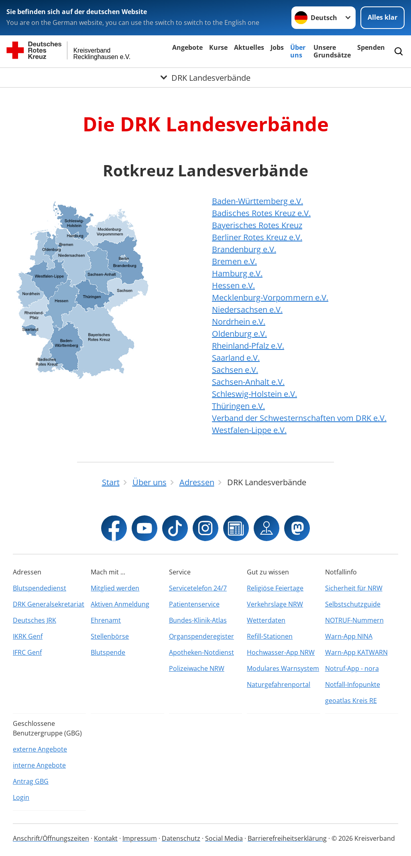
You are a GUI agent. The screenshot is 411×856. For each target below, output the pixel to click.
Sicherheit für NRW (354, 588)
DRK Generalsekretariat (48, 604)
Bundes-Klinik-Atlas (198, 620)
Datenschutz (181, 838)
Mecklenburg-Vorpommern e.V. (270, 297)
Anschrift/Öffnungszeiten (51, 838)
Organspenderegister (201, 636)
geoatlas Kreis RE (351, 700)
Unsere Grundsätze (332, 51)
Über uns (297, 51)
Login (21, 797)
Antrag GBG (31, 781)
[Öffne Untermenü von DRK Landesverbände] (205, 77)
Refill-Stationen (270, 636)
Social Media (224, 838)
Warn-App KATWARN (356, 652)
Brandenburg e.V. (244, 249)
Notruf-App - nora (352, 668)
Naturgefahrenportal (278, 684)
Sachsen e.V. (235, 369)
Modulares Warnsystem (283, 668)
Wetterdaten (266, 620)
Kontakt (106, 838)
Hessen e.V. (233, 285)
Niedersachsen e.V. (247, 309)
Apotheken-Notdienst (201, 652)
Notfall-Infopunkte (352, 684)
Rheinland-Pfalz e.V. (248, 345)
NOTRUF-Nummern (354, 620)
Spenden (371, 47)
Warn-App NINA (348, 636)
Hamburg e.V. (237, 273)
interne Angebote (39, 765)
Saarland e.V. (236, 357)
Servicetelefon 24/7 (198, 588)
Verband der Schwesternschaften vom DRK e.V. (299, 418)
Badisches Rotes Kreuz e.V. (261, 213)
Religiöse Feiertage (275, 588)
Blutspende (108, 652)
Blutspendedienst (39, 588)
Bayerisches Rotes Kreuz (257, 225)
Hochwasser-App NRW (281, 652)
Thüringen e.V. (238, 405)
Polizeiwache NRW (196, 668)
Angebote (187, 47)
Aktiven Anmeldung (120, 604)
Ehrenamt (106, 620)
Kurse (218, 47)
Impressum (139, 838)
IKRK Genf (28, 636)
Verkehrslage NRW (275, 604)
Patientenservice (194, 604)
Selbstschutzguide (352, 604)
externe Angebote (40, 749)
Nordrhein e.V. (238, 321)
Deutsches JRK (34, 620)
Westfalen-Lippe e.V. (249, 430)
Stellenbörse (110, 636)
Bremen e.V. (234, 261)
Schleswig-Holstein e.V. (254, 393)
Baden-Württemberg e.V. (257, 201)
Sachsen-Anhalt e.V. (248, 381)
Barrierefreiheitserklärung (287, 838)
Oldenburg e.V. (239, 333)
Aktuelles (249, 47)
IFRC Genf (27, 652)
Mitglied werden (115, 588)
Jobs (277, 47)
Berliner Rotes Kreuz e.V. (257, 237)
